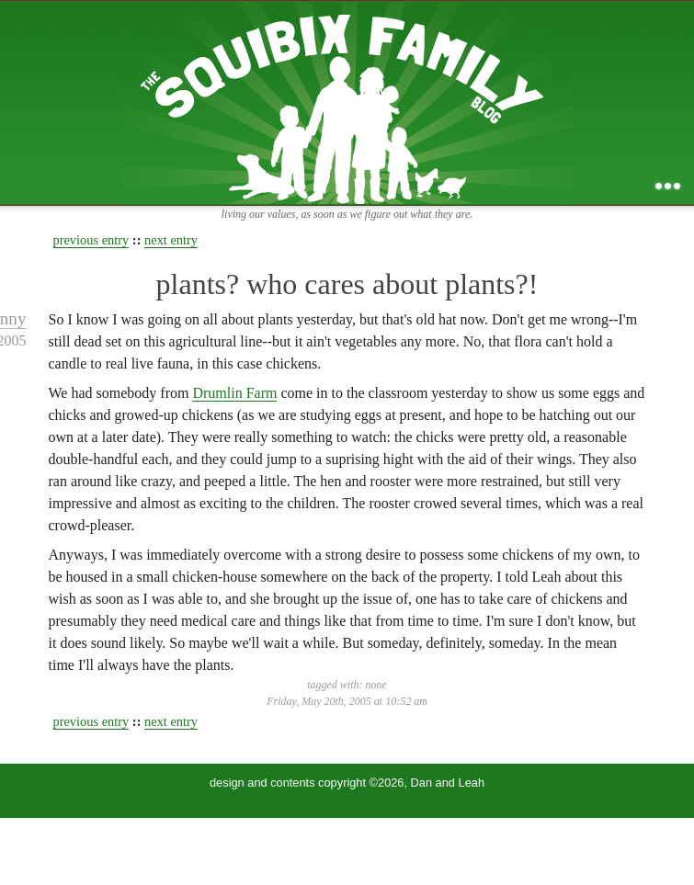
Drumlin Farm (234, 393)
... (668, 186)
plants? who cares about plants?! (347, 284)
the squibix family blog (347, 102)
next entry (171, 240)
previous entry (91, 240)
